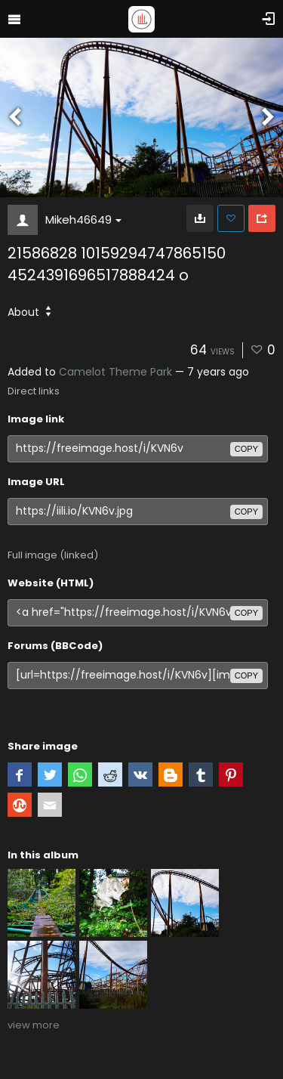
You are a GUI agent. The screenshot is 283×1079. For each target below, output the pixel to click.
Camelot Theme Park (115, 371)
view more (34, 1025)
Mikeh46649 (83, 219)
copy (246, 448)
